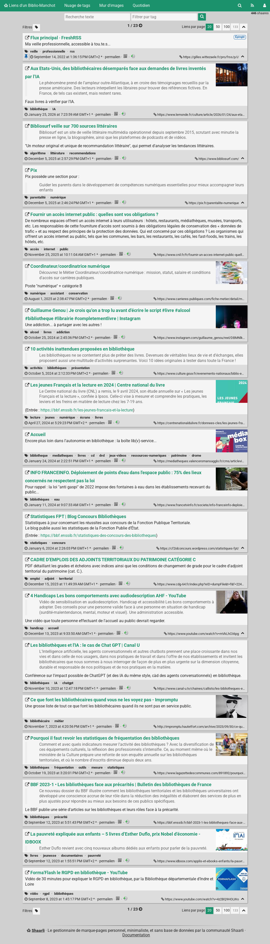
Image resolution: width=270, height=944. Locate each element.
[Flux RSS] (252, 5)
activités (36, 368)
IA (54, 109)
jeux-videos (117, 455)
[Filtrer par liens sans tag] (36, 27)
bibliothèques (57, 368)
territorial (65, 579)
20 (209, 27)
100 (227, 27)
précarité (60, 817)
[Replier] (242, 56)
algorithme (38, 153)
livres (48, 332)
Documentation (136, 935)
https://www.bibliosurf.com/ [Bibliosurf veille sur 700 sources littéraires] (217, 159)
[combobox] (164, 17)
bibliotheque (39, 455)
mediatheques (62, 455)
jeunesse (49, 855)
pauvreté (94, 855)
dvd (102, 455)
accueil (53, 628)
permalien (75, 57)
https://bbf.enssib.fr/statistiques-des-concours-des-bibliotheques (98, 535)
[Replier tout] (243, 27)
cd (92, 455)
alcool (34, 332)
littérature (57, 153)
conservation (78, 293)
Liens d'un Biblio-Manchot (29, 5)
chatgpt (67, 683)
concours (59, 543)
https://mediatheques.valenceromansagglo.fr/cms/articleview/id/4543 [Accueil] (206, 461)
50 (218, 27)
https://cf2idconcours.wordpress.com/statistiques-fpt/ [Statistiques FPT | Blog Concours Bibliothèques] (198, 548)
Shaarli (38, 930)
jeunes (50, 417)
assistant (57, 293)
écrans (85, 417)
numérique (58, 197)
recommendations (82, 153)
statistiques (38, 543)
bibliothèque (39, 109)
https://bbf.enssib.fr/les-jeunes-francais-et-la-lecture (87, 410)
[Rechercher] (240, 5)
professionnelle (54, 51)
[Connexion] (264, 5)
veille (34, 51)
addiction (63, 332)
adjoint (49, 579)
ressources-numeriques (148, 455)
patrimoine (179, 455)
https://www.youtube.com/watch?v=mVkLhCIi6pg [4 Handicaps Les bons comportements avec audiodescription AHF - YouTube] (202, 634)
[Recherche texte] (97, 17)
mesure (97, 767)
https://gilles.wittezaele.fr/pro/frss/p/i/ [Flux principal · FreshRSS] (209, 57)
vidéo (34, 894)
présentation (80, 368)
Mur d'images (111, 5)
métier (59, 721)
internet (49, 249)
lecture (35, 417)
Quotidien (141, 5)
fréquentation (64, 767)
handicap (36, 628)
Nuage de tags (77, 5)
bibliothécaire (40, 721)
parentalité (38, 197)
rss (72, 51)
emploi (35, 579)
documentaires (72, 855)
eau (57, 499)
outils (82, 767)
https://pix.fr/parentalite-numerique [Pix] (212, 203)
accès (34, 249)
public (64, 249)
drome (196, 455)
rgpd (46, 894)
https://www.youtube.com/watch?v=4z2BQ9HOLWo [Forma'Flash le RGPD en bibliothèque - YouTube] (200, 899)
